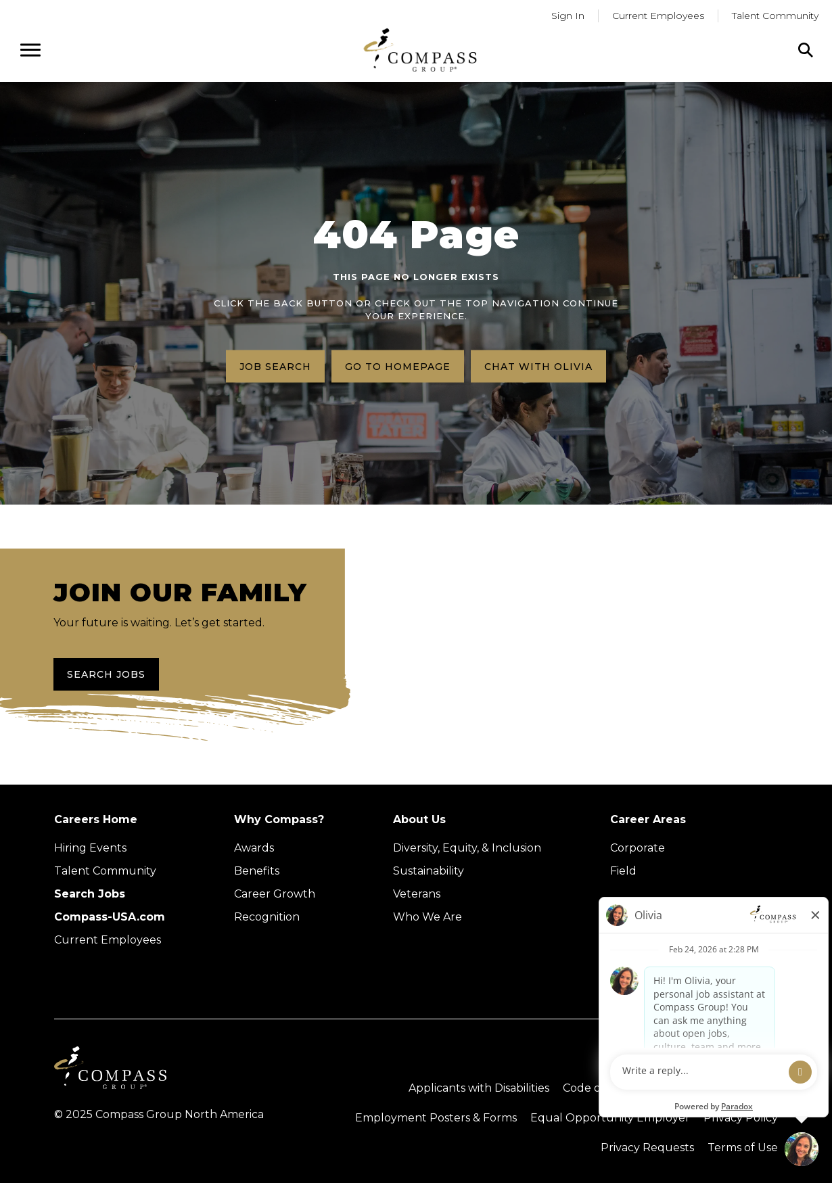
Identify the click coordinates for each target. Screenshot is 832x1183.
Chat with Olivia (538, 366)
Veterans (416, 893)
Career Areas (648, 819)
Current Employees (107, 939)
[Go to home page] (420, 49)
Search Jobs (106, 674)
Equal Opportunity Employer (610, 1117)
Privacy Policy (740, 1117)
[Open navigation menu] (30, 50)
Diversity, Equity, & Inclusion (467, 847)
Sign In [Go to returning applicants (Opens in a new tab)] (567, 15)
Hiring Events (90, 847)
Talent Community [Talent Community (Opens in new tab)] (105, 870)
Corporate (637, 847)
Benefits (256, 870)
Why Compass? (279, 819)
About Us (419, 819)
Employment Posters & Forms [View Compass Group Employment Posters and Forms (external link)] (436, 1117)
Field (623, 870)
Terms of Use (743, 1147)
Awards (254, 847)
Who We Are (427, 916)
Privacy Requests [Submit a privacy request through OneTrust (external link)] (647, 1147)
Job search (275, 366)
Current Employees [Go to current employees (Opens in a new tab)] (658, 15)
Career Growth (274, 893)
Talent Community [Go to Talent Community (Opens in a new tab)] (775, 15)
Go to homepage (397, 366)
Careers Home (95, 819)
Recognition (267, 916)
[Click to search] (805, 50)
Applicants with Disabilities (479, 1088)
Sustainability (428, 870)
